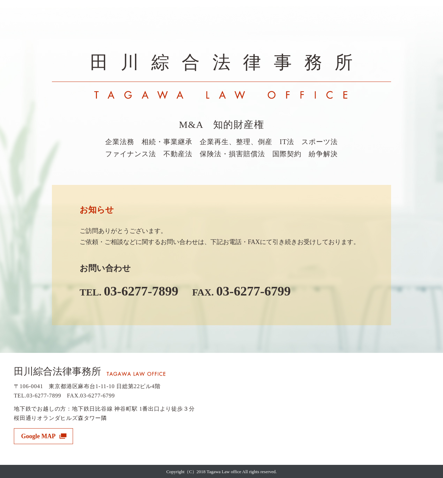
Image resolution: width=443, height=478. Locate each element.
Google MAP (38, 436)
